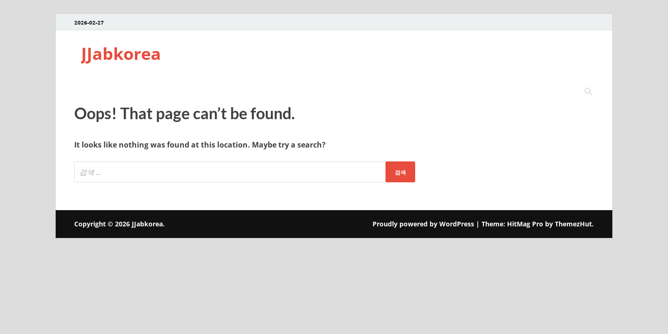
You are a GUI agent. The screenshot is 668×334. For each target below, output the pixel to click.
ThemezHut (573, 223)
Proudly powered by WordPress (423, 223)
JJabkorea (121, 53)
